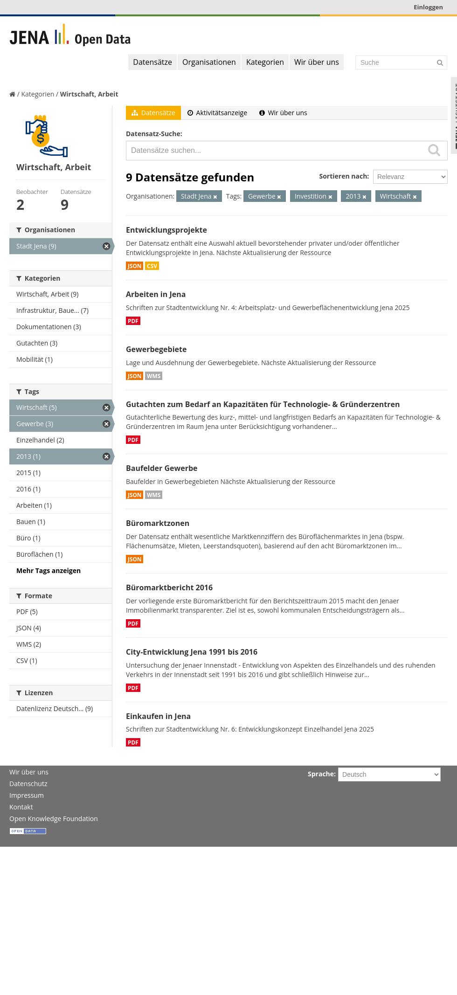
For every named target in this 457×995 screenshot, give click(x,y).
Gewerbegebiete (156, 349)
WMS (153, 376)
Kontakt (21, 806)
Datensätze (152, 62)
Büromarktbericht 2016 (169, 587)
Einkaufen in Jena (158, 716)
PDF (133, 321)
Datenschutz (28, 783)
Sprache (321, 773)
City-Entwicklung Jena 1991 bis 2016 (191, 652)
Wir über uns (316, 62)
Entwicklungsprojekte (166, 230)
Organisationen (209, 62)
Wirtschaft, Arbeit (89, 94)
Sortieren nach (343, 176)
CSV (152, 265)
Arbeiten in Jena (156, 294)
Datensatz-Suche (153, 133)
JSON (134, 265)
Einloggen (428, 7)
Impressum (26, 795)
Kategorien (265, 62)
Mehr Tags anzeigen (48, 570)
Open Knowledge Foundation (53, 818)
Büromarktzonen (157, 523)
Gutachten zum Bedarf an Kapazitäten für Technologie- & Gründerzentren (263, 404)
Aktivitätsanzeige (217, 112)
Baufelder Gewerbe (162, 468)
